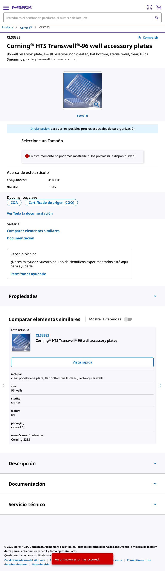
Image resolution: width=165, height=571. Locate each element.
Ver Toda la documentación (30, 213)
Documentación (20, 238)
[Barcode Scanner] (149, 7)
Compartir (148, 37)
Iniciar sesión (40, 128)
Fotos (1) (82, 115)
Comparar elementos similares (33, 230)
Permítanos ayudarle (28, 274)
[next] (160, 385)
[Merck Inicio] (22, 7)
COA (14, 202)
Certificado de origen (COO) (51, 202)
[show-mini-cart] (159, 7)
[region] (82, 91)
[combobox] (82, 17)
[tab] (11, 27)
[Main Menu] (6, 7)
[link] (24, 560)
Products (7, 27)
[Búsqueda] (156, 17)
